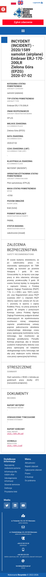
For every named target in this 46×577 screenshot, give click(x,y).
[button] (3, 9)
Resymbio (22, 575)
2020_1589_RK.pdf (15, 434)
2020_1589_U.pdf (14, 445)
